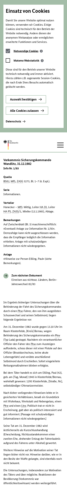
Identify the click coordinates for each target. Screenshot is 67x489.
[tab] (28, 12)
